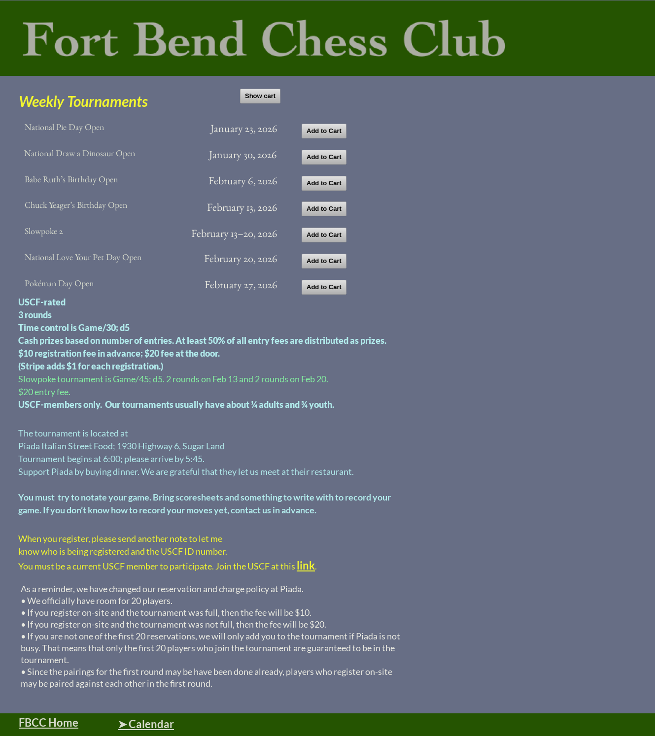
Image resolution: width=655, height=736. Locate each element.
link (306, 565)
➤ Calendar (146, 724)
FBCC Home (48, 722)
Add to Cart (324, 130)
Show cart (260, 96)
